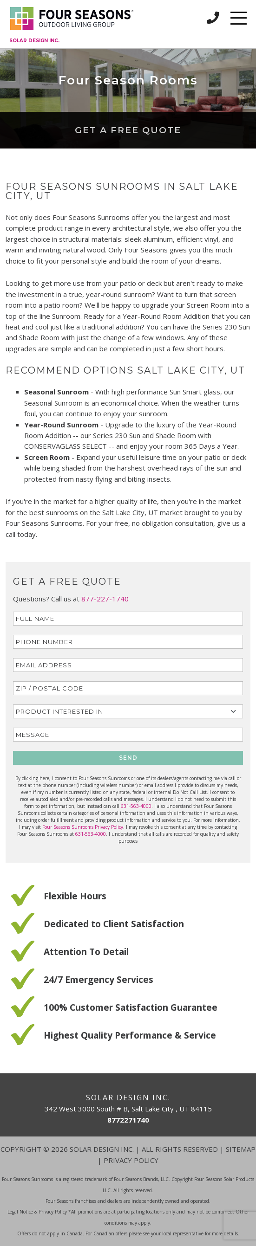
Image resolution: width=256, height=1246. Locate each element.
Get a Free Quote (128, 130)
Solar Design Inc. (34, 41)
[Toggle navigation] (238, 18)
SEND (128, 757)
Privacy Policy (131, 1160)
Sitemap (241, 1149)
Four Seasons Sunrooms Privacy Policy (82, 827)
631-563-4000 (136, 806)
